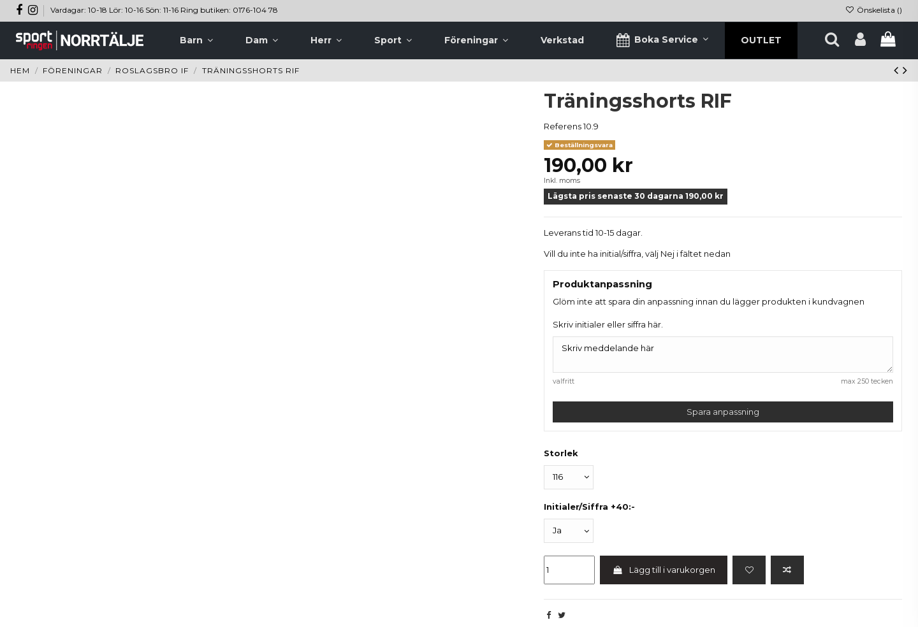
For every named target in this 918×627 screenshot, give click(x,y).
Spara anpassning (723, 412)
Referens (562, 126)
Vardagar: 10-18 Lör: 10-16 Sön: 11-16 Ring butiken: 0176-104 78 (164, 10)
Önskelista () (873, 10)
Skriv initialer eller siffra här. (608, 324)
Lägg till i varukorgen (664, 570)
